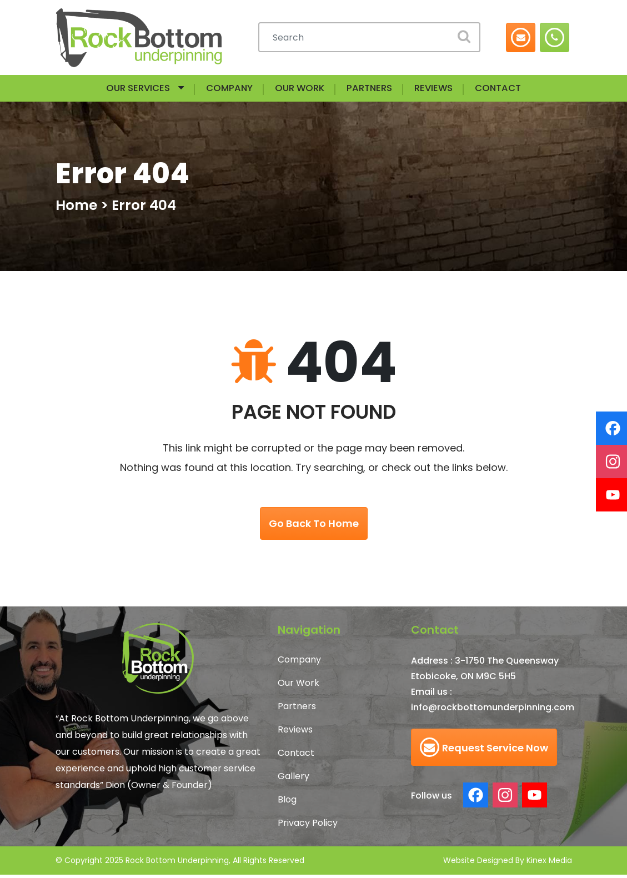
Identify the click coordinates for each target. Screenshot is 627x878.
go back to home (314, 527)
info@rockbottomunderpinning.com (492, 710)
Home (76, 208)
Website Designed (478, 863)
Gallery (293, 779)
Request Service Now (484, 750)
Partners (376, 90)
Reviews (449, 90)
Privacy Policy (308, 826)
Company (217, 90)
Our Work (297, 90)
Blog (287, 802)
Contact (522, 90)
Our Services (115, 90)
